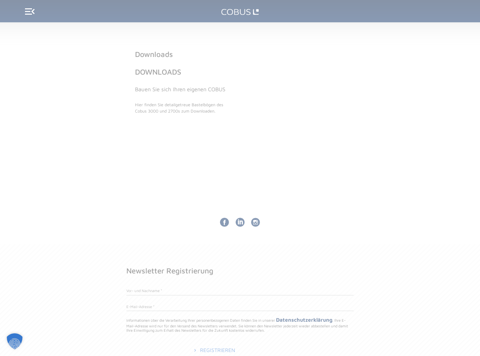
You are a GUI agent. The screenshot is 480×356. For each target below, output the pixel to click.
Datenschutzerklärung (305, 320)
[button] (14, 341)
